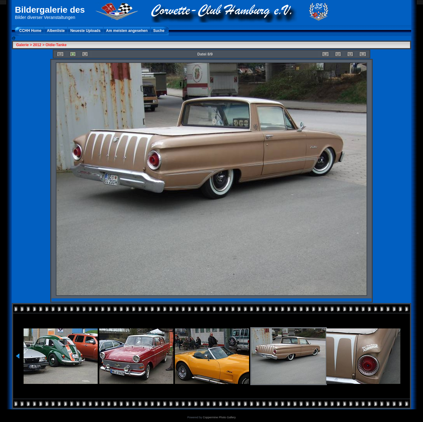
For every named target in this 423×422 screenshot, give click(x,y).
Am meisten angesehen (127, 31)
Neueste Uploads (85, 31)
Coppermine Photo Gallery (219, 417)
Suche (158, 31)
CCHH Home (30, 31)
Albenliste (56, 31)
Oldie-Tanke (56, 45)
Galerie (22, 45)
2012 (37, 45)
